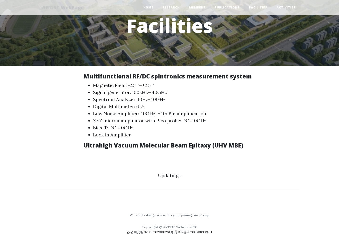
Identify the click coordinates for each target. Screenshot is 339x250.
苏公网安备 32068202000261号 (150, 232)
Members (197, 8)
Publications (227, 8)
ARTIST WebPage (64, 7)
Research (171, 8)
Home (148, 8)
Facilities (258, 8)
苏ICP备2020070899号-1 (193, 232)
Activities (286, 8)
